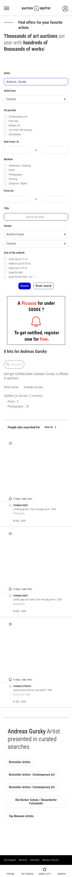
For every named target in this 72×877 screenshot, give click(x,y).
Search (24, 286)
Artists (23, 860)
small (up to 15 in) (16, 259)
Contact (35, 860)
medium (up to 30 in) (17, 263)
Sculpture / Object (15, 183)
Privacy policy (50, 860)
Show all (51, 427)
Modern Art (12, 125)
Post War (11, 121)
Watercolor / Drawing (17, 165)
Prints (9, 170)
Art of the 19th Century (18, 130)
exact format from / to (19, 277)
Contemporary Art (15, 116)
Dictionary (10, 860)
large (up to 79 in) (15, 268)
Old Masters (12, 134)
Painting (10, 179)
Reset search (44, 286)
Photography (13, 174)
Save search (14, 364)
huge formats (13, 272)
